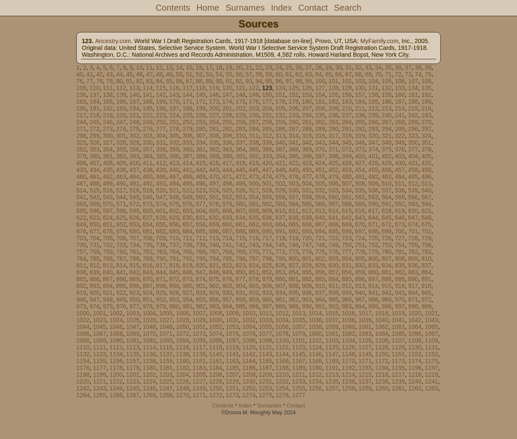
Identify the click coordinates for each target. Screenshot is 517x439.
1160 (182, 361)
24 (278, 67)
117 (187, 87)
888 (386, 279)
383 (134, 156)
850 (241, 272)
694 (320, 231)
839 (94, 272)
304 (161, 135)
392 (254, 156)
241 (399, 115)
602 (174, 210)
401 (373, 156)
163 (81, 101)
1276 (282, 395)
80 (119, 81)
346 (360, 142)
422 (293, 163)
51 (189, 74)
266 (373, 122)
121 (241, 87)
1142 (248, 354)
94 (258, 81)
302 (134, 135)
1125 (331, 347)
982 (200, 306)
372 (347, 149)
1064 (415, 326)
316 (320, 135)
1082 (348, 333)
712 (200, 238)
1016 (348, 313)
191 (94, 108)
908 (293, 285)
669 (347, 224)
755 (413, 244)
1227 (199, 381)
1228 (215, 381)
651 (108, 224)
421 (280, 163)
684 (187, 231)
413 (174, 163)
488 (94, 183)
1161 (199, 361)
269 (413, 122)
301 (121, 135)
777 (347, 251)
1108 (415, 340)
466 (161, 176)
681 (148, 231)
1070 (149, 333)
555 (267, 197)
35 (388, 67)
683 (174, 231)
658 (200, 224)
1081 (331, 333)
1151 (398, 354)
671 (373, 224)
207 (307, 108)
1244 (116, 388)
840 (108, 272)
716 (254, 238)
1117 (199, 347)
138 (108, 94)
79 (109, 81)
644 (373, 217)
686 (214, 231)
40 (79, 74)
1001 (99, 313)
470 (214, 176)
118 (200, 87)
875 (214, 279)
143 (174, 94)
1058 (315, 326)
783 (426, 251)
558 (307, 197)
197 (174, 108)
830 (333, 265)
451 (320, 169)
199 (200, 108)
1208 (248, 374)
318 (347, 135)
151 (280, 94)
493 (161, 183)
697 (360, 231)
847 (200, 272)
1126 (348, 347)
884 (333, 279)
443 (214, 169)
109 (81, 87)
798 (267, 258)
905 (254, 285)
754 (399, 244)
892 (81, 285)
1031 (232, 320)
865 (81, 279)
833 (373, 265)
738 (187, 244)
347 (373, 142)
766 (200, 251)
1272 (215, 395)
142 (161, 94)
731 (94, 244)
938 (333, 292)
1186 (248, 367)
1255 (298, 388)
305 (174, 135)
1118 (215, 347)
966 (347, 299)
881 (293, 279)
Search (347, 7)
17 (209, 67)
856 (320, 272)
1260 (381, 388)
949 (121, 299)
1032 (248, 320)
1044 (83, 326)
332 (174, 142)
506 (333, 183)
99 (308, 81)
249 (148, 122)
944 (413, 292)
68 (358, 74)
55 (228, 74)
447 (267, 169)
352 (81, 149)
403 (399, 156)
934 (280, 292)
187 (399, 101)
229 (241, 115)
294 (386, 128)
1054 (248, 326)
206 (293, 108)
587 (333, 204)
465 (148, 176)
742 (241, 244)
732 (108, 244)
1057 (298, 326)
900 (187, 285)
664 (280, 224)
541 (81, 197)
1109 (431, 340)
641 (333, 217)
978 (148, 306)
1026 (149, 320)
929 (214, 292)
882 (307, 279)
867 (108, 279)
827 (293, 265)
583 (280, 204)
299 (94, 135)
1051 (199, 326)
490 (121, 183)
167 (134, 101)
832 (360, 265)
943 (399, 292)
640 (320, 217)
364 (241, 149)
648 (426, 217)
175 (241, 101)
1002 (116, 313)
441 (187, 169)
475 (280, 176)
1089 (99, 340)
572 (134, 204)
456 (386, 169)
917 (413, 285)
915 (386, 285)
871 (161, 279)
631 (200, 217)
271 (81, 128)
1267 (132, 395)
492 (148, 183)
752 (373, 244)
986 (254, 306)
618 (386, 210)
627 (148, 217)
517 (121, 190)
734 (134, 244)
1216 (381, 374)
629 (174, 217)
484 (399, 176)
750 (347, 244)
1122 (282, 347)
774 (307, 251)
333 (187, 142)
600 (148, 210)
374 (373, 149)
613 (320, 210)
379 (81, 156)
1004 (149, 313)
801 (307, 258)
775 (320, 251)
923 (134, 292)
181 (320, 101)
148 (241, 94)
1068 (116, 333)
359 (174, 149)
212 (373, 108)
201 (227, 108)
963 (307, 299)
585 (307, 204)
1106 (381, 340)
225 (187, 115)
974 (94, 306)
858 (347, 272)
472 (241, 176)
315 (307, 135)
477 (307, 176)
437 (134, 169)
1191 (331, 367)
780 (386, 251)
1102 (315, 340)
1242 (83, 388)
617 (373, 210)
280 (200, 128)
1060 (348, 326)
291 (347, 128)
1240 (415, 381)
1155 (99, 361)
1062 (381, 326)
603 (187, 210)
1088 (83, 340)
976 (121, 306)
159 (386, 94)
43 (109, 74)
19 (228, 67)
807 (386, 258)
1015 (331, 313)
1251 (232, 388)
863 (413, 272)
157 (360, 94)
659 (214, 224)
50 (179, 74)
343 (320, 142)
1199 (99, 374)
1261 (398, 388)
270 (426, 122)
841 (121, 272)
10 (139, 67)
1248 (182, 388)
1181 (166, 367)
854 (293, 272)
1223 (132, 381)
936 (307, 292)
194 (134, 108)
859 (360, 272)
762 (148, 251)
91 (228, 81)
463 (121, 176)
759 (108, 251)
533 (333, 190)
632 (214, 217)
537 (386, 190)
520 (161, 190)
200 (214, 108)
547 (161, 197)
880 (280, 279)
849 (227, 272)
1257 (331, 388)
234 (307, 115)
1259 (365, 388)
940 (360, 292)
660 (227, 224)
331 (161, 142)
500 (254, 183)
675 (426, 224)
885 (347, 279)
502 (280, 183)
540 (426, 190)
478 (320, 176)
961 (280, 299)
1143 (265, 354)
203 (254, 108)
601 (161, 210)
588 (347, 204)
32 (358, 67)
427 (360, 163)
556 (280, 197)
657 (187, 224)
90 (219, 81)
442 (200, 169)
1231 (265, 381)
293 (373, 128)
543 (108, 197)
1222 (116, 381)
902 (214, 285)
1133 (99, 354)
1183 (199, 367)
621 (426, 210)
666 (307, 224)
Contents (173, 7)
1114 (149, 347)
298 (81, 135)
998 (413, 306)
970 (399, 299)
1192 (348, 367)
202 (241, 108)
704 (94, 238)
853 (280, 272)
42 (99, 74)
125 (293, 87)
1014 (315, 313)
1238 (381, 381)
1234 (315, 381)
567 (426, 197)
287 (293, 128)
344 (333, 142)
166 (121, 101)
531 (307, 190)
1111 (99, 347)
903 (227, 285)
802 (320, 258)
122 (254, 87)
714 (227, 238)
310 (241, 135)
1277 (298, 395)
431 (413, 163)
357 (148, 149)
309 (227, 135)
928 (200, 292)
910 (320, 285)
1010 (248, 313)
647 (413, 217)
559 (320, 197)
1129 (398, 347)
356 (134, 149)
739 (200, 244)
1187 (265, 367)
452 (333, 169)
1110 (83, 347)
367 (280, 149)
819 (187, 265)
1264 (83, 395)
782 (413, 251)
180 (307, 101)
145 (200, 94)
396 (307, 156)
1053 (232, 326)
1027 (166, 320)
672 (386, 224)
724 (360, 238)
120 (227, 87)
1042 (415, 320)
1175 (431, 361)
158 (373, 94)
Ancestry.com (113, 41)
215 (413, 108)
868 (121, 279)
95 (269, 81)
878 (254, 279)
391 (241, 156)
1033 (265, 320)
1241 (431, 381)
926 (174, 292)
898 (161, 285)
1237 (365, 381)
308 (214, 135)
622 (81, 217)
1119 (232, 347)
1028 (182, 320)
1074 (215, 333)
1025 (132, 320)
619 (399, 210)
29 (328, 67)
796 (241, 258)
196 (161, 108)
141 (148, 94)
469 (200, 176)
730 (81, 244)
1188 (282, 367)
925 (161, 292)
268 (399, 122)
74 (418, 74)
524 (214, 190)
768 (227, 251)
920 (94, 292)
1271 (199, 395)
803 (333, 258)
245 (94, 122)
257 (254, 122)
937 (320, 292)
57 (249, 74)
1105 (365, 340)
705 (108, 238)
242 (413, 115)
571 (121, 204)
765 (187, 251)
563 (373, 197)
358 (161, 149)
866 (94, 279)
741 (227, 244)
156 (347, 94)
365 (254, 149)
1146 (315, 354)
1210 (282, 374)
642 (347, 217)
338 (254, 142)
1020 (415, 313)
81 (129, 81)
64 (318, 74)
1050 (182, 326)
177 (267, 101)
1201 (132, 374)
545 (134, 197)
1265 (99, 395)
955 (200, 299)
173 (214, 101)
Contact (313, 7)
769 (241, 251)
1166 (282, 361)
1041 (398, 320)
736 (161, 244)
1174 (415, 361)
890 (413, 279)
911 (333, 285)
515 (94, 190)
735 (148, 244)
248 (134, 122)
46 (139, 74)
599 (134, 210)
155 (333, 94)
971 (413, 299)
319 (360, 135)
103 (360, 81)
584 (293, 204)
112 (121, 87)
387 (187, 156)
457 (399, 169)
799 (280, 258)
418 (241, 163)
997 (399, 306)
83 (149, 81)
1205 (199, 374)
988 (280, 306)
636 (267, 217)
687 (227, 231)
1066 (83, 333)
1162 (215, 361)
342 (307, 142)
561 (347, 197)
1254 (282, 388)
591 (386, 204)
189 (426, 101)
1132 (83, 354)
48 (159, 74)
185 (373, 101)
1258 (348, 388)
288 (307, 128)
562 (360, 197)
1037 (331, 320)
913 (360, 285)
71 (388, 74)
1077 (265, 333)
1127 (365, 347)
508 (360, 183)
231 (267, 115)
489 (108, 183)
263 (333, 122)
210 (347, 108)
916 (399, 285)
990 (307, 306)
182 (333, 101)
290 (333, 128)
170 (174, 101)
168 (148, 101)
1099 (265, 340)
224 (174, 115)
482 (373, 176)
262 (320, 122)
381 (108, 156)
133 (399, 87)
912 (347, 285)
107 (413, 81)
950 (134, 299)
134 (413, 87)
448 (280, 169)
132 (386, 87)
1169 (331, 361)
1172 (381, 361)
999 (426, 306)
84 (159, 81)
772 (280, 251)
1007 (199, 313)
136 (81, 94)
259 (280, 122)
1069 (132, 333)
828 (307, 265)
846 (187, 272)
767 (214, 251)
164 (94, 101)
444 (227, 169)
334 (200, 142)
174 (227, 101)
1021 (431, 313)
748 (320, 244)
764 (174, 251)
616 (360, 210)
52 (199, 74)
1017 (365, 313)
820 (200, 265)
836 (413, 265)
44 (119, 74)
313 (280, 135)
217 (81, 115)
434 (94, 169)
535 (360, 190)
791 (174, 258)
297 (426, 128)
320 (373, 135)
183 (347, 101)
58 (258, 74)
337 (241, 142)
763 (161, 251)
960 (267, 299)
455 (373, 169)
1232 (282, 381)
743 (254, 244)
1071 (166, 333)
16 (199, 67)
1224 (149, 381)
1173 (398, 361)
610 (280, 210)
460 (81, 176)
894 (108, 285)
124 (280, 87)
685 (200, 231)
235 (320, 115)
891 (426, 279)
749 (333, 244)
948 (108, 299)
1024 (116, 320)
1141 (232, 354)
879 (267, 279)
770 (254, 251)
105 (386, 81)
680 (134, 231)
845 (174, 272)
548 (174, 197)
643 (360, 217)
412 (161, 163)
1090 (116, 340)
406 (81, 163)
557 (293, 197)
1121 (265, 347)
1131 (431, 347)
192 (108, 108)
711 (187, 238)
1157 (132, 361)
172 (200, 101)
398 (333, 156)
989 (293, 306)
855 (307, 272)
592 (399, 204)
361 (200, 149)
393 (267, 156)
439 (161, 169)
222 (148, 115)
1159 (166, 361)
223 (161, 115)
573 (148, 204)
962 (293, 299)
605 (214, 210)
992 (333, 306)
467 (174, 176)
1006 (182, 313)
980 (174, 306)
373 (360, 149)
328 (121, 142)
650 (94, 224)
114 (148, 87)
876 (227, 279)
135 (426, 87)
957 (227, 299)
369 (307, 149)
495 (187, 183)
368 (293, 149)
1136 (149, 354)
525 (227, 190)
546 (148, 197)
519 (148, 190)
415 (200, 163)
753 (386, 244)
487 (81, 183)
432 (426, 163)
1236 (348, 381)
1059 (331, 326)
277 (161, 128)
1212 (315, 374)
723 (347, 238)
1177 (99, 367)
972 (426, 299)
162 (426, 94)
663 (267, 224)
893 (94, 285)
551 (214, 197)
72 (398, 74)
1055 (265, 326)
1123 (298, 347)
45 (129, 74)
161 (413, 94)
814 (121, 265)
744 (267, 244)
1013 (298, 313)
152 (293, 94)
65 (328, 74)
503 (293, 183)
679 (121, 231)
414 (187, 163)
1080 (315, 333)
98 (298, 81)
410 (134, 163)
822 (227, 265)
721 (320, 238)
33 (368, 67)
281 (214, 128)
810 (426, 258)
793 (200, 258)
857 (333, 272)
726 (386, 238)
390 (227, 156)
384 (148, 156)
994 (360, 306)
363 (227, 149)
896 (134, 285)
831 (347, 265)
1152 (415, 354)
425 (333, 163)
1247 (166, 388)
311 (254, 135)
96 (278, 81)
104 (373, 81)
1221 (99, 381)
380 (94, 156)
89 (209, 81)
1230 (248, 381)
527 (254, 190)
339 (267, 142)
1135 (132, 354)
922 (121, 292)
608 (254, 210)
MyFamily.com (379, 41)
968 (373, 299)
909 (307, 285)
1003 (132, 313)
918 (426, 285)
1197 (431, 367)
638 (293, 217)
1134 (116, 354)
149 (254, 94)
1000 (83, 313)
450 (307, 169)
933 (267, 292)
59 (269, 74)
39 (428, 67)
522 (187, 190)
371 (333, 149)
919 (81, 292)
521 (174, 190)
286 (280, 128)
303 (148, 135)
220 (121, 115)
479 (333, 176)
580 (241, 204)
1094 (182, 340)
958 (241, 299)
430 (399, 163)
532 (320, 190)
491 (134, 183)
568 (81, 204)
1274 (248, 395)
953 (174, 299)
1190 (315, 367)
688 (241, 231)
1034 (282, 320)
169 (161, 101)
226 (200, 115)
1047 (132, 326)
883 (320, 279)
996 (386, 306)
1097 (232, 340)
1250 (215, 388)
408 (108, 163)
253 (200, 122)
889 (399, 279)
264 (347, 122)
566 (413, 197)
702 (426, 231)
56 (239, 74)
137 (94, 94)
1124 (315, 347)
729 (426, 238)
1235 (331, 381)
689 (254, 231)
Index (281, 7)
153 (307, 94)
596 (94, 210)
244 (81, 122)
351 (426, 142)
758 (94, 251)
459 (426, 169)
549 (187, 197)
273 (108, 128)
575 (174, 204)
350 (413, 142)
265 (360, 122)
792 (187, 258)
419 (254, 163)
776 (333, 251)
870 (148, 279)
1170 (348, 361)
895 (121, 285)
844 (161, 272)
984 (227, 306)
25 (289, 67)
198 (187, 108)
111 (108, 87)
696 (347, 231)
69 (368, 74)
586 (320, 204)
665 (293, 224)
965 (333, 299)
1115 (166, 347)
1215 (365, 374)
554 (254, 197)
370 (320, 149)
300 (108, 135)
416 (214, 163)
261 (307, 122)
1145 (298, 354)
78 (99, 81)
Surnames (245, 7)
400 (360, 156)
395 (293, 156)
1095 (199, 340)
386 (174, 156)
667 (320, 224)
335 (214, 142)
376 (399, 149)
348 (386, 142)
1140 (215, 354)
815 (134, 265)
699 (386, 231)
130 (360, 87)
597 (108, 210)
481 (360, 176)
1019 (398, 313)
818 (174, 265)
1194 (381, 367)
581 (254, 204)
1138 (182, 354)
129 (347, 87)
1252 (248, 388)
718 (280, 238)
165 (108, 101)
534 (347, 190)
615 (347, 210)
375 (386, 149)
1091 (132, 340)
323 (413, 135)
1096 (215, 340)
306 (187, 135)
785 (94, 258)
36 (398, 67)
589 (360, 204)
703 (81, 238)
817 (161, 265)
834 (386, 265)
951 (148, 299)
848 (214, 272)
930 (227, 292)
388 (200, 156)
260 (293, 122)
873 (187, 279)
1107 (398, 340)
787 (121, 258)
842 (134, 272)
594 (426, 204)
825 (267, 265)
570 (108, 204)
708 (148, 238)
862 (399, 272)
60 (278, 74)
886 (360, 279)
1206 (215, 374)
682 (161, 231)
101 (333, 81)
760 (121, 251)
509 (373, 183)
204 (267, 108)
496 (200, 183)
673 (399, 224)
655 (161, 224)
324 (426, 135)
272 (94, 128)
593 (413, 204)
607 (241, 210)
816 (148, 265)
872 (174, 279)
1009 (232, 313)
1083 (365, 333)
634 (241, 217)
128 (333, 87)
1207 (232, 374)
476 (293, 176)
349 (399, 142)
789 (148, 258)
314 (293, 135)
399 (347, 156)
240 (386, 115)
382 (121, 156)
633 (227, 217)
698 (373, 231)
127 (320, 87)
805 (360, 258)
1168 (315, 361)
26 (298, 67)
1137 (166, 354)
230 (254, 115)
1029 (199, 320)
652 (121, 224)
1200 (116, 374)
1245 (132, 388)
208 (320, 108)
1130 (415, 347)
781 (399, 251)
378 (426, 149)
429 (386, 163)
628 (161, 217)
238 (360, 115)
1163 (232, 361)
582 (267, 204)
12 (159, 67)
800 (293, 258)
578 (214, 204)
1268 (149, 395)
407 (94, 163)
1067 (99, 333)
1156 (116, 361)
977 (134, 306)
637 (280, 217)
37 (408, 67)
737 (174, 244)
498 (227, 183)
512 (413, 183)
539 (413, 190)
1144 (282, 354)
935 (293, 292)
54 (219, 74)
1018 (381, 313)
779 (373, 251)
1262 (415, 388)
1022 (83, 320)
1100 (282, 340)
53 (209, 74)
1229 (232, 381)
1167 (298, 361)
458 (413, 169)
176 (254, 101)
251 (174, 122)
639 (307, 217)
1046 (116, 326)
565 (399, 197)
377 (413, 149)
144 (187, 94)
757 (81, 251)
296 (413, 128)
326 (94, 142)
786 (108, 258)
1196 (415, 367)
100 (320, 81)
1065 (431, 326)
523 (200, 190)
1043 (431, 320)
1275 (265, 395)
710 (174, 238)
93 (249, 81)
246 (108, 122)
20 (239, 67)
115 (161, 87)
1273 (232, 395)
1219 (431, 374)
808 (399, 258)
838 (81, 272)
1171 (365, 361)
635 (254, 217)
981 (187, 306)
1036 (315, 320)
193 (121, 108)
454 (360, 169)
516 (108, 190)
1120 (248, 347)
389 (214, 156)
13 (169, 67)
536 (373, 190)
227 (214, 115)
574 (161, 204)
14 (179, 67)
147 (227, 94)
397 (320, 156)
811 (81, 265)
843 (148, 272)
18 (219, 67)
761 (134, 251)
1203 (166, 374)
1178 (116, 367)
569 (94, 204)
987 (267, 306)
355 (121, 149)
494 (174, 183)
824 (254, 265)
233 (293, 115)
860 (373, 272)
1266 (116, 395)
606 (227, 210)
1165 (265, 361)
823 (241, 265)
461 (94, 176)
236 (333, 115)
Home (208, 7)
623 (94, 217)
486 (426, 176)
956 (214, 299)
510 (386, 183)
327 (108, 142)
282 (227, 128)
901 (200, 285)
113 (134, 87)
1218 (415, 374)
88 (199, 81)
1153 (431, 354)
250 (161, 122)
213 (386, 108)
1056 (282, 326)
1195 (398, 367)
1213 (331, 374)
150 (267, 94)
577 (200, 204)
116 (174, 87)
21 (249, 67)
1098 (248, 340)
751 (360, 244)
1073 (199, 333)
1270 (182, 395)
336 (227, 142)
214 (399, 108)
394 (280, 156)
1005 (166, 313)
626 (134, 217)
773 (293, 251)
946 (81, 299)
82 (139, 81)
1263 (431, 388)
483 (386, 176)
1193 (365, 367)
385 (161, 156)
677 (94, 231)
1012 (282, 313)
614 (333, 210)
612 (307, 210)
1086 (415, 333)
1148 (348, 354)
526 (241, 190)
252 (187, 122)
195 (148, 108)
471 (227, 176)
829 (320, 265)
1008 (215, 313)
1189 (298, 367)
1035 (298, 320)
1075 (232, 333)
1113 (132, 347)
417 (227, 163)
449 (293, 169)
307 (200, 135)
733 (121, 244)
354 (108, 149)
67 (348, 74)
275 (134, 128)
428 (373, 163)
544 (121, 197)
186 (386, 101)
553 (241, 197)
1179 (132, 367)
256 (241, 122)
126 (307, 87)
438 (148, 169)
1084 (381, 333)
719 (293, 238)
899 (174, 285)
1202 (149, 374)
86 (179, 81)
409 (121, 163)
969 (386, 299)
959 (254, 299)
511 (399, 183)
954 (187, 299)
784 (81, 258)
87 (189, 81)
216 (426, 108)
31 (348, 67)
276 (148, 128)
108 (426, 81)
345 (347, 142)
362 (214, 149)
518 (134, 190)
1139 (199, 354)
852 (267, 272)
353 (94, 149)
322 (399, 135)
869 (134, 279)
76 (79, 81)
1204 (182, 374)
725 (373, 238)
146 (214, 94)
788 (134, 258)
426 (347, 163)
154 (320, 94)
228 (227, 115)
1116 (182, 347)
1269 (166, 395)
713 (214, 238)
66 (338, 74)
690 (267, 231)
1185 (232, 367)
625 (121, 217)
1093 (166, 340)
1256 (315, 388)
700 (399, 231)
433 (81, 169)
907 (280, 285)
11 (149, 67)
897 (148, 285)
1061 (365, 326)
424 (320, 163)
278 (174, 128)
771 (267, 251)
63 (308, 74)
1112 (116, 347)
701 (413, 231)
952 (161, 299)
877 (241, 279)
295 (399, 128)
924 (148, 292)
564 (386, 197)
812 (94, 265)
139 (121, 94)
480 (347, 176)
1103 (331, 340)
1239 (398, 381)
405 (426, 156)
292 (360, 128)
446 (254, 169)
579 (227, 204)
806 (373, 258)
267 (386, 122)
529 (280, 190)
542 (94, 197)
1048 (149, 326)
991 (320, 306)
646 (399, 217)
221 (134, 115)
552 (227, 197)
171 (187, 101)
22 (259, 67)
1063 (398, 326)
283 (241, 128)
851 (254, 272)
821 (214, 265)
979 (161, 306)
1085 (398, 333)
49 (169, 74)
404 (413, 156)
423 (307, 163)
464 (134, 176)
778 (360, 251)
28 (318, 67)
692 (293, 231)
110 (94, 87)
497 (214, 183)
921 (108, 292)
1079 (298, 333)
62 (298, 74)
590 (373, 204)
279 (187, 128)
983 (214, 306)
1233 (298, 381)
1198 (83, 374)
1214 (348, 374)
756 (426, 244)
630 (187, 217)
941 (373, 292)
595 (81, 210)
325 (81, 142)
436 (121, 169)
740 (214, 244)
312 (267, 135)
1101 (298, 340)
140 (134, 94)
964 (320, 299)
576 (187, 204)
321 (386, 135)
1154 (83, 361)
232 (280, 115)
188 (413, 101)
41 (89, 74)
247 (121, 122)
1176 (83, 367)
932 (254, 292)
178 (280, 101)
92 (239, 81)
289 (320, 128)
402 (386, 156)
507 (347, 183)
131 (373, 87)
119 (214, 87)
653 (134, 224)
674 (413, 224)
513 (426, 183)
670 (360, 224)
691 (280, 231)
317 (333, 135)
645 (386, 217)
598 (121, 210)
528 (267, 190)
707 (134, 238)
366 (267, 149)
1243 (99, 388)
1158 (149, 361)
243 (426, 115)
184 (360, 101)
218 (94, 115)
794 (214, 258)
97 (289, 81)
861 (386, 272)
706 (121, 238)
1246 (149, 388)
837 (426, 265)
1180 (149, 367)
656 (174, 224)
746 (293, 244)
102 (347, 81)
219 (108, 115)
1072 (182, 333)
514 (81, 190)
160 (399, 94)
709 (161, 238)
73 (408, 74)
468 (187, 176)
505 (320, 183)
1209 (265, 374)
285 (267, 128)
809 (413, 258)
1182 (182, 367)
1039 (365, 320)
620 (413, 210)
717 (267, 238)
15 (189, 67)
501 (267, 183)
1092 (149, 340)
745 (280, 244)
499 (241, 183)
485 (413, 176)
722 (333, 238)
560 (333, 197)
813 (108, 265)
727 (399, 238)
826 (280, 265)
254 (214, 122)
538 (399, 190)
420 (267, 163)
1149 (365, 354)
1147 (331, 354)
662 (254, 224)
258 (267, 122)
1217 (398, 374)
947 (94, 299)
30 (338, 67)
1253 (265, 388)
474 (267, 176)
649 (81, 224)
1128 (381, 347)
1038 (348, 320)
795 (227, 258)
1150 (381, 354)
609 (267, 210)
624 (108, 217)
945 (426, 292)
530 (293, 190)
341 (293, 142)
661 (241, 224)
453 (347, 169)
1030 (215, 320)
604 (200, 210)
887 (373, 279)
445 (241, 169)
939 (347, 292)
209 (333, 108)
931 (241, 292)
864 (426, 272)
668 (333, 224)
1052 (215, 326)
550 (200, 197)
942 (386, 292)
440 (174, 169)
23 (269, 67)
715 (241, 238)
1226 (182, 381)
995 (373, 306)
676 (81, 231)
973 (81, 306)
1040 (381, 320)
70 (378, 74)
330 (148, 142)
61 (289, 74)
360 (187, 149)
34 (378, 67)
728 (413, 238)
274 (121, 128)
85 (169, 81)
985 (241, 306)
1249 (199, 388)
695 (333, 231)
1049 (166, 326)
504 (307, 183)
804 (347, 258)
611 (293, 210)
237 (347, 115)
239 (373, 115)
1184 (215, 367)
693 (307, 231)
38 (418, 67)
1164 (248, 361)
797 (254, 258)
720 (307, 238)
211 (360, 108)
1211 (298, 374)
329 (134, 142)
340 (280, 142)
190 (81, 108)
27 (308, 67)
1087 (431, 333)
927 (187, 292)
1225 (166, 381)
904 (241, 285)
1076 (248, 333)
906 (267, 285)
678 (108, 231)
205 (280, 108)
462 (108, 176)
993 (347, 306)
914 (373, 285)
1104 (348, 340)
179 (293, 101)
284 (254, 128)
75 (428, 74)
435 (108, 169)
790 (161, 258)
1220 (83, 381)
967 (360, 299)
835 (399, 265)
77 (89, 81)
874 (200, 279)
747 (307, 244)
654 (148, 224)
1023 (99, 320)
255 (227, 122)
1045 (99, 326)
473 (254, 176)
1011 (265, 313)
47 (149, 74)
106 (399, 81)
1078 (282, 333)
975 (108, 306)
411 (148, 163)
